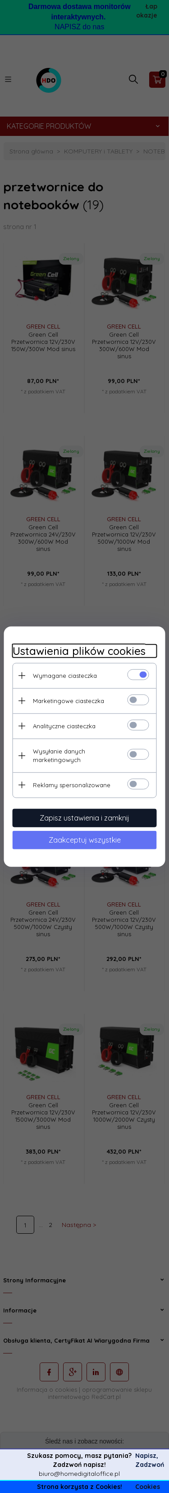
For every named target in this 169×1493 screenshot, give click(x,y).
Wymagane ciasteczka (65, 675)
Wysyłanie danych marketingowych (59, 755)
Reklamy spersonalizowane (71, 784)
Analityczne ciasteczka (64, 725)
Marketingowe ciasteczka (68, 700)
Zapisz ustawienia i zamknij (84, 817)
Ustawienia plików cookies (79, 650)
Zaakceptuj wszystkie (85, 839)
